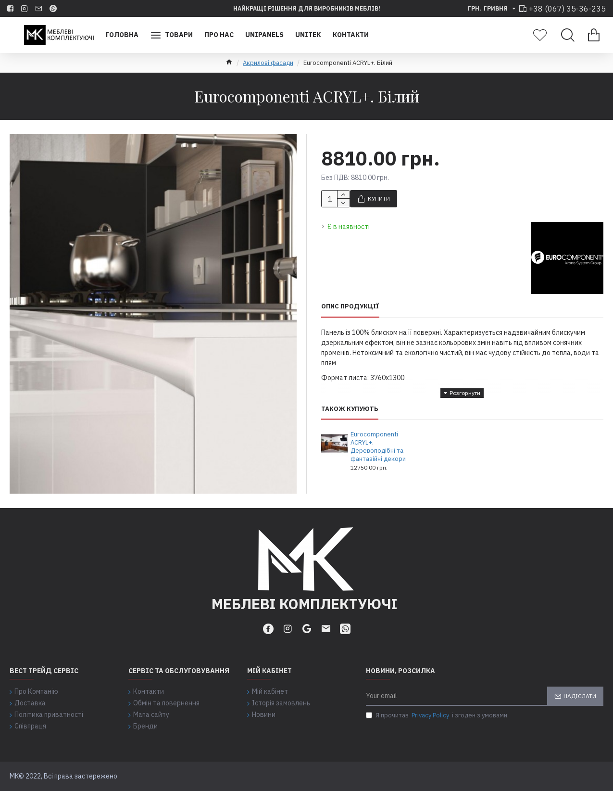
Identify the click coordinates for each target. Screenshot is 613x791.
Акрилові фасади (268, 63)
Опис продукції (350, 306)
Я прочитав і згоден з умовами (436, 715)
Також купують (349, 409)
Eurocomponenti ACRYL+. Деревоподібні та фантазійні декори (378, 447)
